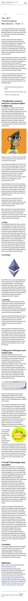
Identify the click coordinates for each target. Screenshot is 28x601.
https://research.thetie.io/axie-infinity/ (11, 568)
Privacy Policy (21, 594)
